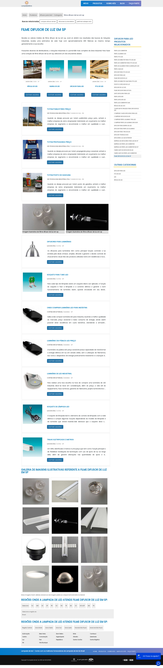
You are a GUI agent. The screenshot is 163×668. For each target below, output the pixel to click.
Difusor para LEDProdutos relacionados (123, 41)
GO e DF (82, 606)
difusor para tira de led (122, 132)
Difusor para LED (119, 171)
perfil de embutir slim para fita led (125, 81)
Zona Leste (68, 628)
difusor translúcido (121, 135)
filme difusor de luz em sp (122, 156)
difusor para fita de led (122, 72)
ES (42, 606)
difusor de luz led (120, 87)
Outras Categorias (125, 164)
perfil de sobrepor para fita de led (125, 63)
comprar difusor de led (48, 21)
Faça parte (134, 3)
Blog (122, 3)
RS (61, 606)
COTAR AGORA (32, 95)
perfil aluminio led (120, 54)
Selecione (25, 606)
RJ (32, 606)
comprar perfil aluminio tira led (125, 119)
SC (57, 606)
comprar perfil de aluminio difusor (126, 122)
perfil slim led (118, 69)
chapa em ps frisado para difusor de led (126, 109)
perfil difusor (118, 96)
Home (95, 651)
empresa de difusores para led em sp (126, 141)
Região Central (27, 628)
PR (51, 606)
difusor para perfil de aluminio (124, 129)
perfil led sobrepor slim (84, 21)
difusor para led (119, 75)
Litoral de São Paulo (96, 628)
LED (115, 177)
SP (47, 606)
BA (71, 606)
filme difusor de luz (120, 78)
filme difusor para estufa (122, 90)
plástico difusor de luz (122, 84)
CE (76, 606)
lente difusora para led (122, 93)
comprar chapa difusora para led (125, 113)
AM (89, 606)
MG (37, 606)
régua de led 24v (119, 106)
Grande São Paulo (81, 628)
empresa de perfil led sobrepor (124, 144)
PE (66, 606)
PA (93, 606)
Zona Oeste (49, 628)
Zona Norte (38, 628)
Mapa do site (121, 651)
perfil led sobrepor (120, 51)
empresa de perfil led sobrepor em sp (126, 147)
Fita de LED (117, 174)
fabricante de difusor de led (123, 150)
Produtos (97, 3)
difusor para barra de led (123, 125)
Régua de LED (118, 180)
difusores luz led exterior (66, 21)
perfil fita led (118, 57)
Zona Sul (58, 628)
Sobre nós (111, 3)
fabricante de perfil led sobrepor (125, 153)
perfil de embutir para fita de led (125, 60)
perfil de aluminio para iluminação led (126, 66)
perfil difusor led (120, 99)
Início (85, 3)
